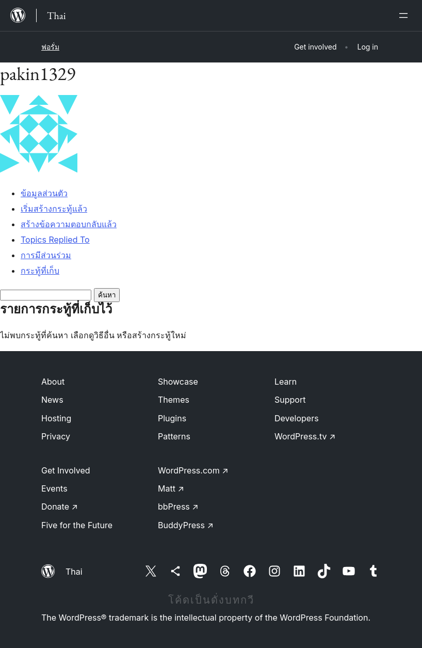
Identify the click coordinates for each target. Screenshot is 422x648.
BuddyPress (186, 525)
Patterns (174, 436)
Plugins (172, 418)
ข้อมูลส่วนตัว (44, 193)
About (52, 381)
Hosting (56, 418)
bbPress (178, 506)
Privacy (55, 436)
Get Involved (65, 470)
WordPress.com (193, 470)
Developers (296, 418)
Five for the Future (76, 525)
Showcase (178, 381)
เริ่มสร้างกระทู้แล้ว (54, 208)
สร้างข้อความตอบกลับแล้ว (69, 224)
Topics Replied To (55, 239)
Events (54, 488)
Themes (173, 399)
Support (289, 399)
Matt (171, 488)
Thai (74, 571)
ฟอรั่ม (50, 46)
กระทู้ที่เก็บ (40, 270)
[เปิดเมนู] (405, 15)
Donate (59, 506)
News (52, 399)
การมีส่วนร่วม (46, 255)
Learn (285, 381)
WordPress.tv (304, 436)
